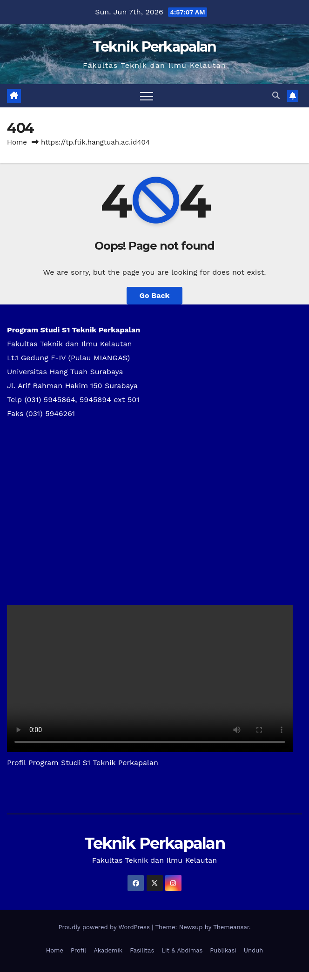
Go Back (155, 295)
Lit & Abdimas (181, 950)
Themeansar (231, 927)
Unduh (253, 950)
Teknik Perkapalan (154, 46)
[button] (276, 95)
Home (17, 142)
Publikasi (223, 950)
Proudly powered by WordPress (105, 927)
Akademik (108, 950)
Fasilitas (142, 950)
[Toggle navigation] (146, 96)
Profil (78, 950)
